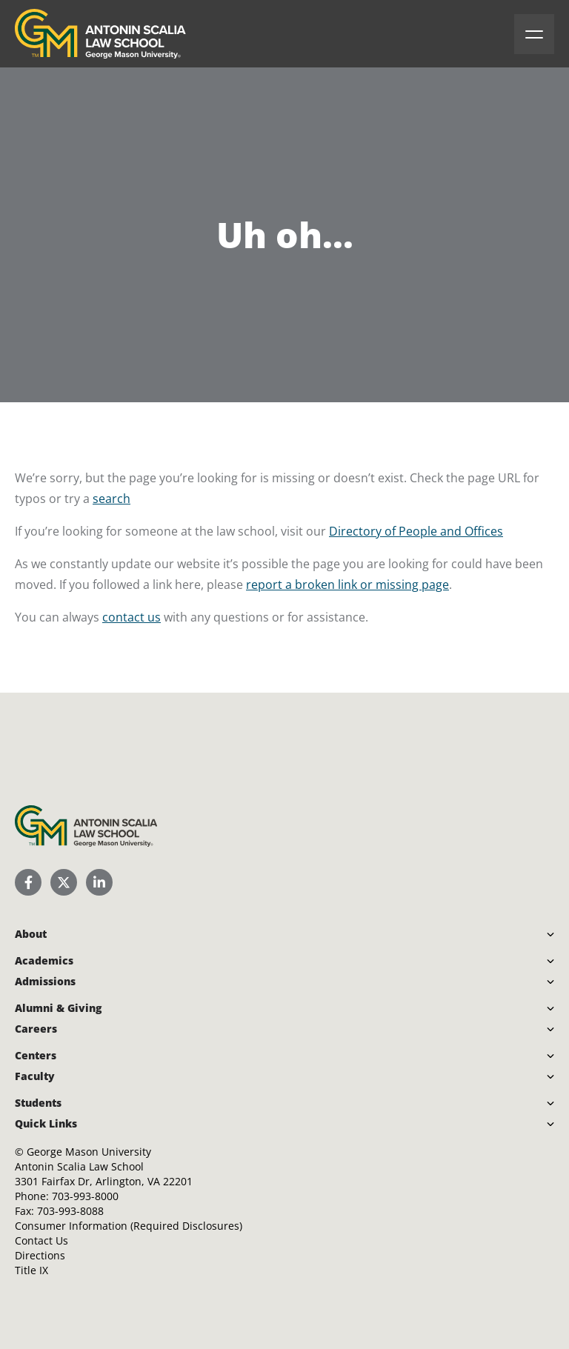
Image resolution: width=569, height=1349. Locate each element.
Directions (40, 1255)
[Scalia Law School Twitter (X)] (63, 882)
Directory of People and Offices (416, 531)
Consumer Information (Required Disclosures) (128, 1226)
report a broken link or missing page (347, 584)
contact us (131, 617)
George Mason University (89, 1152)
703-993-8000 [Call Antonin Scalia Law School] (85, 1196)
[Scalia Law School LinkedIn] (99, 882)
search (111, 498)
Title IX (31, 1270)
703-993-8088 (70, 1211)
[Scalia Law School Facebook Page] (28, 882)
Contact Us (41, 1240)
